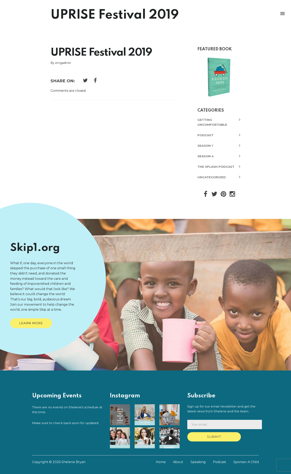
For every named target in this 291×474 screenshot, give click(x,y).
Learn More (31, 323)
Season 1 (205, 146)
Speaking (198, 461)
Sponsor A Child (246, 461)
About (178, 461)
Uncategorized (211, 177)
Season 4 (205, 156)
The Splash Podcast (215, 167)
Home (161, 461)
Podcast (205, 135)
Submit (214, 437)
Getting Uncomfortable (212, 122)
